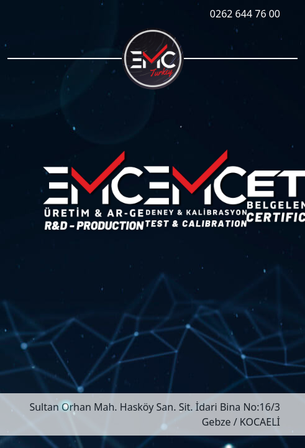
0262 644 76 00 (245, 14)
